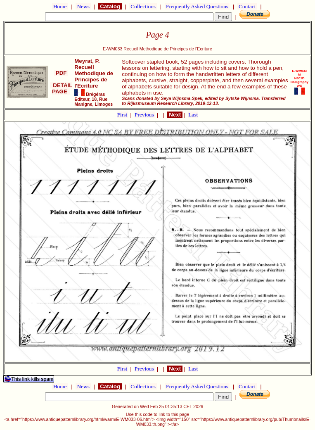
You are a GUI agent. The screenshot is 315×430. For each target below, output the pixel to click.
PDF (61, 73)
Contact (247, 6)
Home (60, 6)
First (123, 115)
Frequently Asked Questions (197, 6)
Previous (145, 115)
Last (193, 115)
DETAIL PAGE (61, 88)
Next (174, 115)
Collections (143, 6)
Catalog (109, 6)
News (83, 6)
